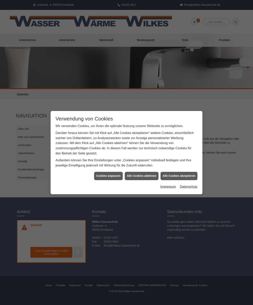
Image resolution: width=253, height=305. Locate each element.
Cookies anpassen (108, 162)
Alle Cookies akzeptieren (179, 162)
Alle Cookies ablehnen (141, 162)
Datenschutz (188, 173)
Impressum (168, 173)
